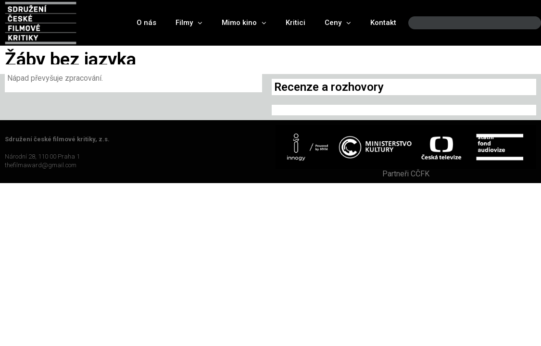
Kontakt (383, 22)
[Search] (525, 22)
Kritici (295, 22)
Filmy (189, 22)
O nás (146, 22)
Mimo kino (244, 22)
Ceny (338, 22)
